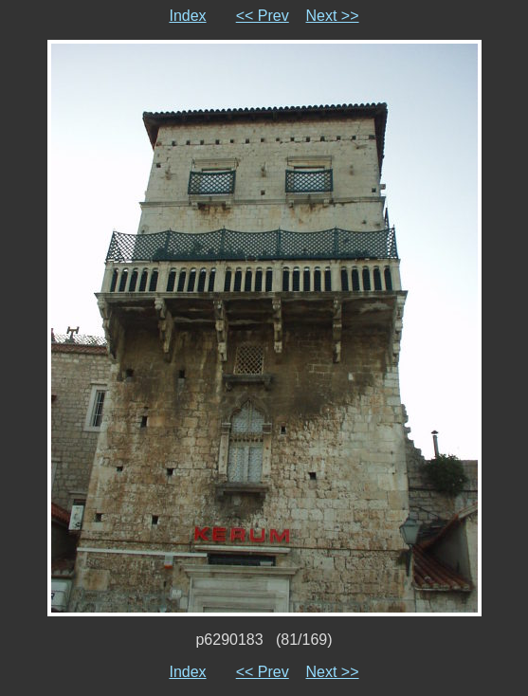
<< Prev (262, 16)
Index (187, 16)
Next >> (332, 16)
